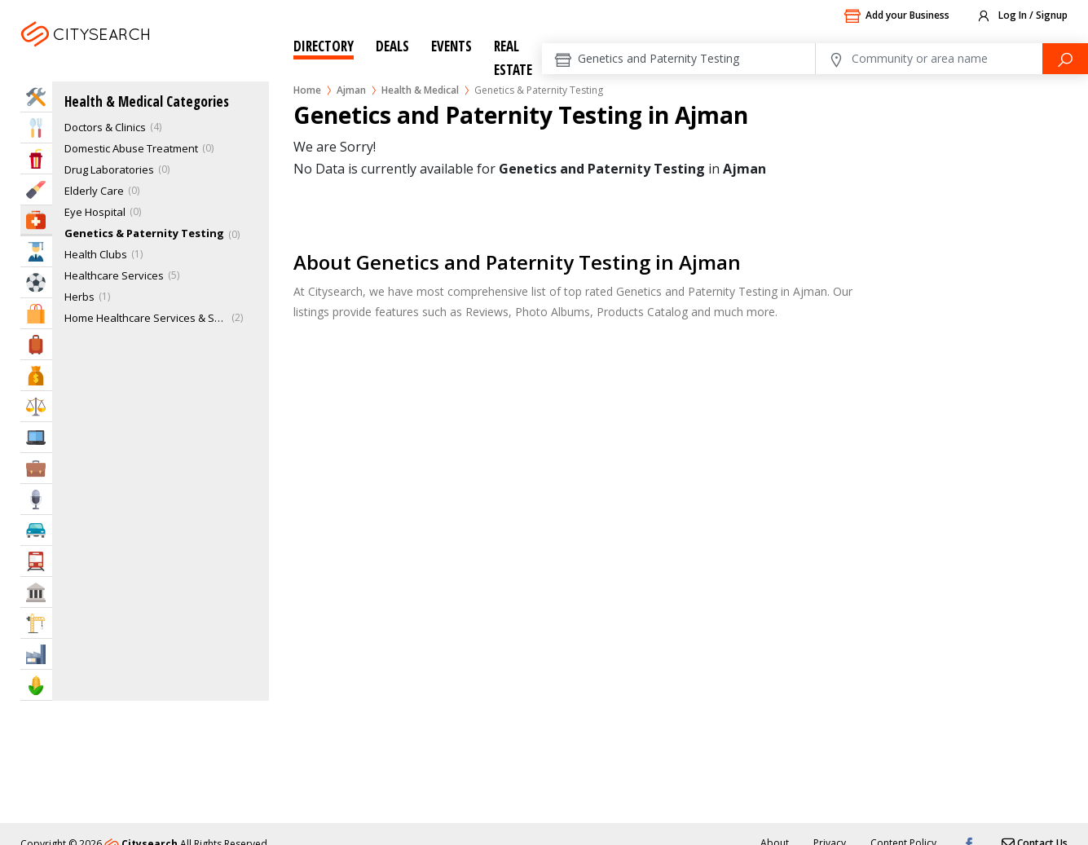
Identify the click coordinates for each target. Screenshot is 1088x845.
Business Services (36, 468)
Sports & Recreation (36, 282)
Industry (36, 654)
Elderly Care (94, 190)
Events (451, 46)
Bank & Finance (36, 375)
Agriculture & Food (36, 685)
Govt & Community (36, 592)
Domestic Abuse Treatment (131, 148)
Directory (323, 46)
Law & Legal (36, 406)
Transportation (36, 561)
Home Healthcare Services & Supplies (145, 317)
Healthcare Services (114, 275)
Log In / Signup (1022, 16)
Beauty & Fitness (36, 189)
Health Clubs (95, 254)
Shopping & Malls (36, 313)
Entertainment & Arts (36, 158)
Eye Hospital (95, 212)
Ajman (127, 54)
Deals (392, 46)
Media (36, 499)
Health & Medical (420, 90)
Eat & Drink (36, 127)
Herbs (79, 296)
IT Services (36, 437)
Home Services (36, 96)
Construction (36, 623)
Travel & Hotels (36, 344)
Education (36, 251)
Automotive (36, 530)
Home (307, 90)
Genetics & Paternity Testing (144, 233)
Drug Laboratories (109, 169)
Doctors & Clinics (105, 127)
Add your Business (896, 16)
